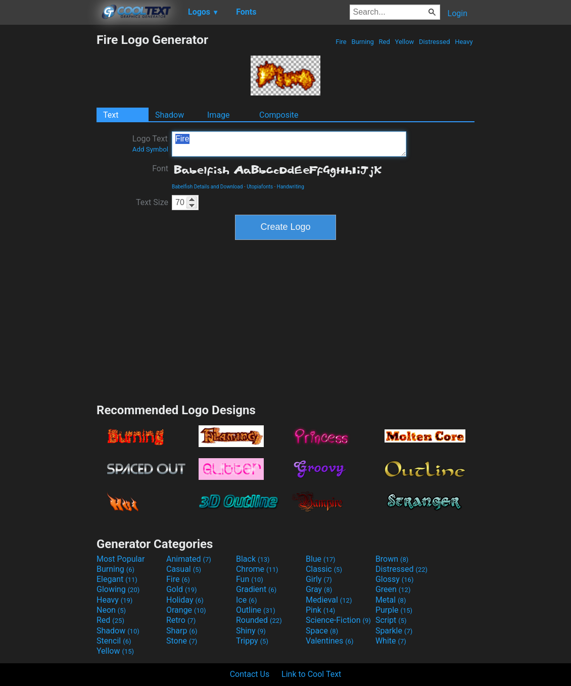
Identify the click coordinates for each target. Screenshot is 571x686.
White (390, 641)
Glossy (394, 579)
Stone (181, 641)
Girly (319, 579)
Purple (393, 610)
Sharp (182, 630)
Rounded (259, 620)
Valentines (330, 641)
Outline (255, 610)
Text (110, 115)
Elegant (117, 579)
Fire (341, 41)
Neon (111, 610)
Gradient (256, 589)
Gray (319, 589)
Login (457, 13)
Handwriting (290, 186)
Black (253, 559)
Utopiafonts (260, 186)
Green (393, 589)
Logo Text (150, 143)
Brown (391, 559)
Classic (324, 569)
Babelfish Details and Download (207, 186)
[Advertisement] (48, 183)
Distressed (434, 41)
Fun (249, 579)
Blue (321, 559)
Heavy (463, 41)
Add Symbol (150, 149)
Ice (246, 600)
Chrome (257, 569)
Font (160, 168)
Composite (279, 115)
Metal (390, 600)
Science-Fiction (338, 620)
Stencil (114, 641)
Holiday (185, 600)
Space (322, 630)
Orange (186, 610)
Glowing (118, 589)
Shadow (169, 115)
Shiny (251, 630)
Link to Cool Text (311, 674)
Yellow (404, 41)
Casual (183, 569)
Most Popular (121, 559)
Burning (362, 41)
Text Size (152, 202)
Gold (181, 589)
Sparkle (393, 630)
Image (218, 115)
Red (384, 41)
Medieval (329, 600)
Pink (321, 610)
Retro (181, 620)
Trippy (252, 641)
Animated (188, 559)
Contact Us (250, 674)
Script (391, 620)
